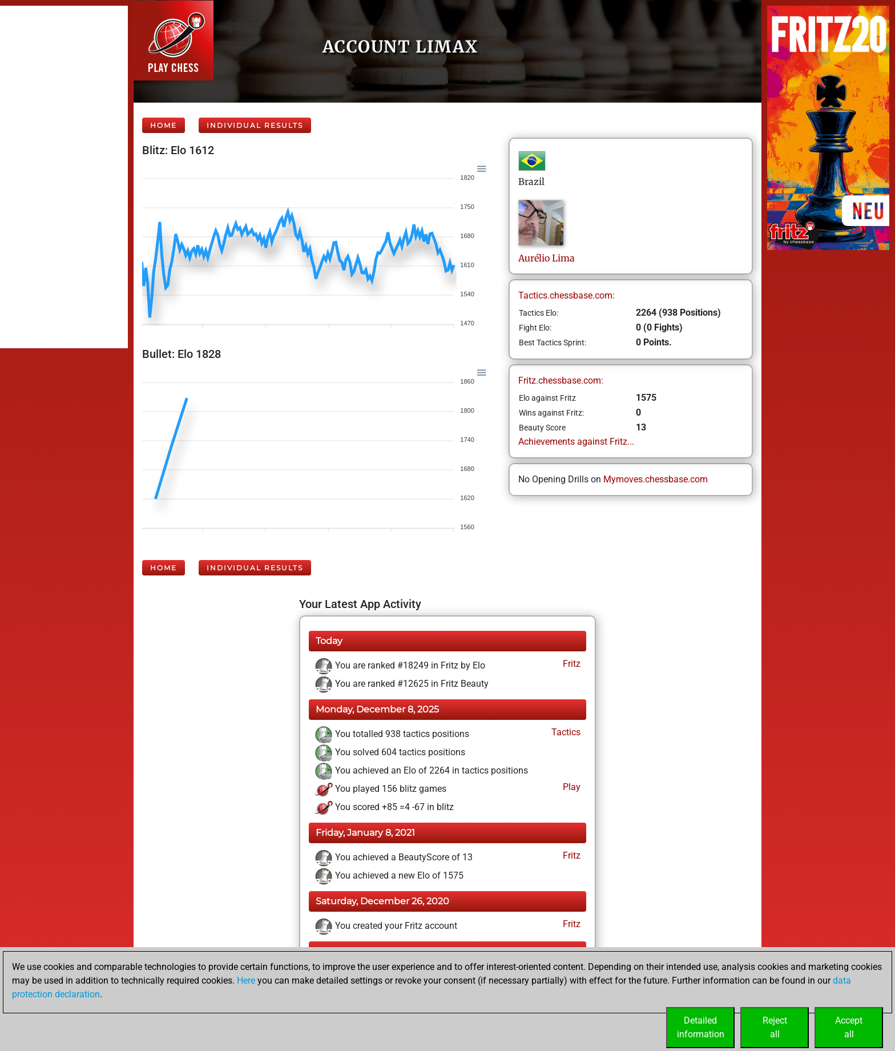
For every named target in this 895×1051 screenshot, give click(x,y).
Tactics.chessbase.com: (566, 295)
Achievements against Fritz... (576, 441)
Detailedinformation (700, 1027)
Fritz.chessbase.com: (560, 380)
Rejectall (775, 1027)
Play (570, 787)
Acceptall (848, 1027)
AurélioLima (546, 258)
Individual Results (255, 125)
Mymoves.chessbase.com (655, 479)
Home (163, 125)
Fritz (570, 663)
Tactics (564, 732)
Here (246, 980)
